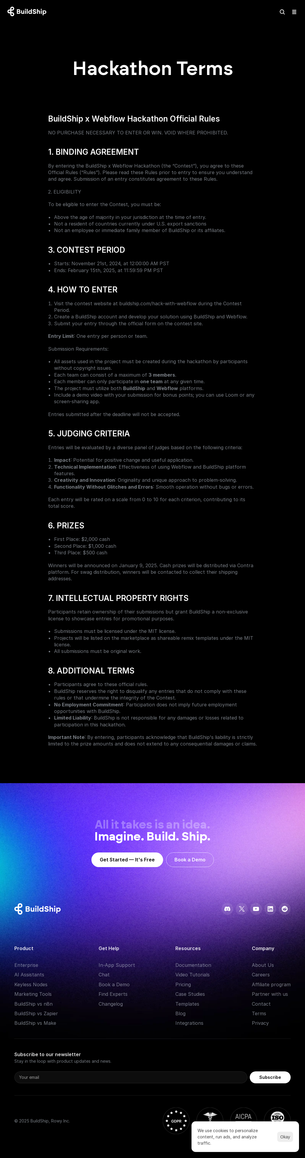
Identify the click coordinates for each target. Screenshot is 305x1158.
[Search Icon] (282, 12)
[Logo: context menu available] (28, 12)
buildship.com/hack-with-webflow (158, 303)
